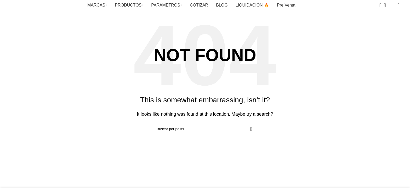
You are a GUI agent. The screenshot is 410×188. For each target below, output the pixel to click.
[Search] (378, 5)
